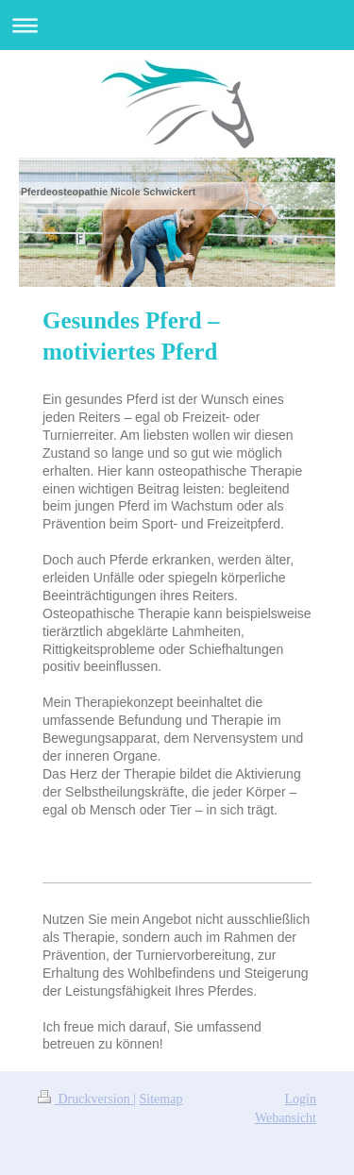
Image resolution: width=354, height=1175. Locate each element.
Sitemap (161, 1099)
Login (300, 1099)
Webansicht (285, 1118)
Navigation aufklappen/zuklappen (177, 25)
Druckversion (85, 1099)
